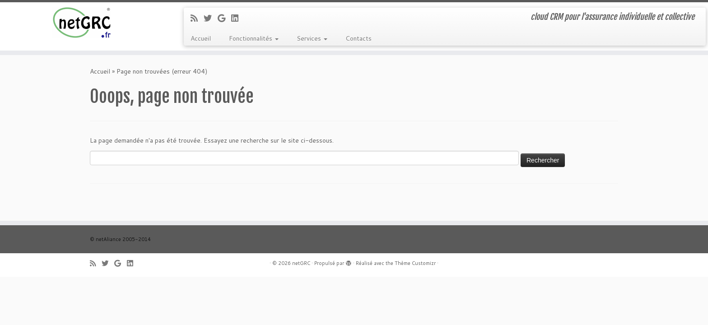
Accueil (201, 38)
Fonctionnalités (254, 38)
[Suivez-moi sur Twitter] (211, 18)
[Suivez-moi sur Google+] (224, 18)
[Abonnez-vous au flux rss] (197, 18)
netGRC (301, 263)
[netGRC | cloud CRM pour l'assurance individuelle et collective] (81, 22)
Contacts (358, 38)
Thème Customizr (415, 263)
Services (312, 38)
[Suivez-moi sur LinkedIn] (237, 18)
